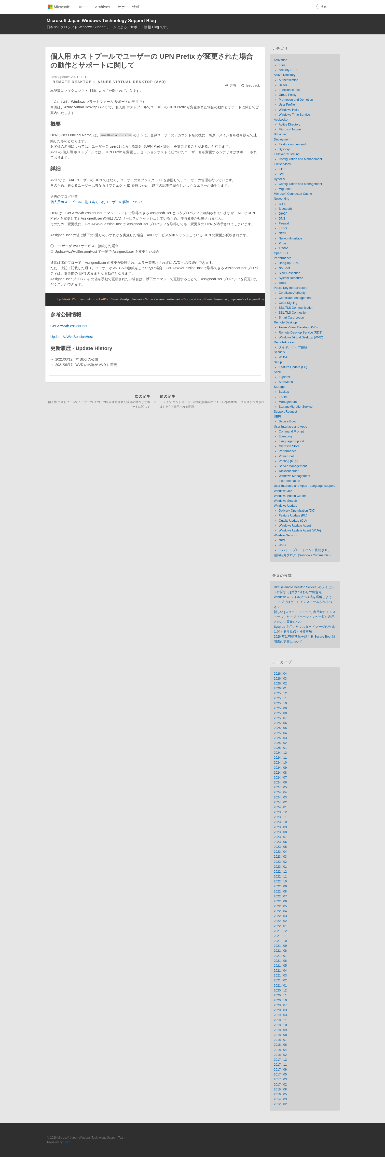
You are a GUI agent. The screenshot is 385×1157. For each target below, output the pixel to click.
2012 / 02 (280, 1104)
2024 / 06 (280, 782)
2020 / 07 (280, 1005)
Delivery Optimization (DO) (297, 510)
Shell (277, 372)
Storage (279, 387)
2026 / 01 (280, 688)
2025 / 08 (280, 713)
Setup (278, 362)
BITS (282, 204)
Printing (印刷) (289, 461)
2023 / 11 (280, 817)
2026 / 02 (280, 683)
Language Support (291, 441)
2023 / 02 (280, 862)
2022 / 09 (280, 886)
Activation (280, 60)
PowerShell (286, 456)
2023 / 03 (280, 856)
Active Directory (284, 75)
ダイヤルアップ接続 (293, 347)
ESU (282, 65)
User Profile (287, 104)
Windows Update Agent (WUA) (300, 530)
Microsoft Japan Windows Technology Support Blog (101, 20)
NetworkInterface (290, 238)
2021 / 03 (280, 975)
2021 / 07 (280, 956)
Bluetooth (285, 208)
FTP (282, 169)
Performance (282, 258)
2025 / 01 (280, 748)
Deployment (282, 139)
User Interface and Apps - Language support (304, 486)
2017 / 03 (280, 1079)
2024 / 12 (280, 752)
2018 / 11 (280, 1020)
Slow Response (289, 273)
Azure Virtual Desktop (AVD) (131, 82)
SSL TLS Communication (296, 307)
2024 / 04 (280, 792)
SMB (282, 174)
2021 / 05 (280, 965)
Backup (284, 391)
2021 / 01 (280, 985)
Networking (281, 198)
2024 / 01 (280, 807)
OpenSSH (281, 253)
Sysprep (284, 149)
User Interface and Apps (290, 426)
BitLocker (280, 134)
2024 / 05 (280, 787)
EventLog (285, 436)
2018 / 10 (280, 1025)
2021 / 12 (280, 931)
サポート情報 (129, 7)
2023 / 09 (280, 827)
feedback (253, 85)
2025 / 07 (280, 718)
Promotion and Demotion (296, 99)
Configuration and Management (300, 159)
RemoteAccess (284, 342)
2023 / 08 (280, 832)
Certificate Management (295, 298)
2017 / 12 (280, 1059)
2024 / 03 (280, 797)
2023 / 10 (280, 822)
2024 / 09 (280, 767)
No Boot (284, 268)
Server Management (293, 466)
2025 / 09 (280, 708)
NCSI (282, 233)
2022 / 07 (280, 896)
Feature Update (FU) (293, 367)
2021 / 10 (280, 941)
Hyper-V (279, 179)
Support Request (285, 411)
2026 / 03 (280, 678)
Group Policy (287, 95)
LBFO (283, 228)
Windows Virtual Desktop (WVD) (301, 337)
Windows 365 (283, 491)
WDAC (283, 357)
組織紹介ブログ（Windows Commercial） (303, 555)
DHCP (283, 213)
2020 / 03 (280, 1010)
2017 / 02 (280, 1084)
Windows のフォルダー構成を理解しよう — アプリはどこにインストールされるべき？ (303, 602)
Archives (102, 7)
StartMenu (286, 382)
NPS (282, 540)
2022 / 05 (280, 906)
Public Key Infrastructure (290, 288)
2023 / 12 (280, 812)
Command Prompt (291, 431)
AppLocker (281, 119)
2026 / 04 (280, 673)
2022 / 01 (280, 926)
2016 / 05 (280, 1094)
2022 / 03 (280, 916)
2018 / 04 (280, 1050)
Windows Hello (289, 110)
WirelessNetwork (285, 535)
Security (279, 352)
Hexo (66, 1142)
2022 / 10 (280, 881)
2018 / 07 (280, 1040)
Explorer (284, 377)
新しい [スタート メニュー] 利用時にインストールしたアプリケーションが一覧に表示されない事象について (305, 617)
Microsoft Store (289, 446)
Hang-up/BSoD (289, 263)
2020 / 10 (280, 1000)
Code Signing (288, 303)
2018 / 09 (280, 1030)
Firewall (284, 223)
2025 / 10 (280, 703)
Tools (282, 283)
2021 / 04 (280, 970)
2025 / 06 (280, 723)
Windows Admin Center (290, 496)
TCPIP (283, 248)
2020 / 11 (280, 995)
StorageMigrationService (296, 406)
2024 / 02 (280, 802)
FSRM (283, 397)
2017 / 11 (280, 1064)
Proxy (283, 243)
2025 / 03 (280, 738)
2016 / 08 (280, 1089)
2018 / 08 (280, 1035)
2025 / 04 (280, 733)
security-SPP (288, 70)
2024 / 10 (280, 762)
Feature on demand (292, 144)
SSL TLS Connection (293, 312)
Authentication (288, 80)
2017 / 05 (280, 1074)
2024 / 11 (280, 757)
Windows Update (285, 505)
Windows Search (285, 500)
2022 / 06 (280, 901)
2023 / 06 (280, 842)
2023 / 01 (280, 866)
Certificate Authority (292, 292)
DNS (282, 218)
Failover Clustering (287, 154)
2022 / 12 (280, 871)
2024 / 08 (280, 772)
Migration (285, 189)
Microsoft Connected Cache (293, 193)
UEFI (277, 416)
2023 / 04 (280, 851)
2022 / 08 (280, 891)
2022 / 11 (280, 876)
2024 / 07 (280, 777)
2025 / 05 (280, 728)
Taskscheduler (289, 471)
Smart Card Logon (291, 317)
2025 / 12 (280, 693)
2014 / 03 (280, 1099)
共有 (233, 85)
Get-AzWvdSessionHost (68, 326)
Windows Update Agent (295, 525)
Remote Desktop (72, 82)
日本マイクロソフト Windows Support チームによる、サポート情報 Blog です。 (108, 27)
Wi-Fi (282, 545)
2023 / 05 (280, 847)
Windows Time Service (294, 114)
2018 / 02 (280, 1055)
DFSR (283, 85)
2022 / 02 (280, 921)
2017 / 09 (280, 1069)
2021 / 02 (280, 980)
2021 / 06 (280, 960)
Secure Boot (287, 421)
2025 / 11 (280, 698)
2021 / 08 (280, 950)
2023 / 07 (280, 837)
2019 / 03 (280, 1015)
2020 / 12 (280, 990)
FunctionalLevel (289, 90)
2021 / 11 (280, 936)
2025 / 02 (280, 743)
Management (288, 402)
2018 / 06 (280, 1044)
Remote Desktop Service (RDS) (300, 332)
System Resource (291, 278)
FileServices (282, 164)
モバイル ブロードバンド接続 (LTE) (304, 550)
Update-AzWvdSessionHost (71, 337)
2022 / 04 (280, 911)
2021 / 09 (280, 946)
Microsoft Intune (290, 129)
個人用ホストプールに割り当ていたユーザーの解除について (96, 202)
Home (83, 7)
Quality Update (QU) (293, 520)
